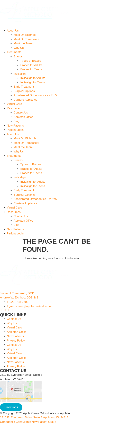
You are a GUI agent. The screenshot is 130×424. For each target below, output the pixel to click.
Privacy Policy (16, 340)
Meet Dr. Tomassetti (26, 39)
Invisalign (20, 73)
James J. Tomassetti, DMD (17, 293)
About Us (13, 30)
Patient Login (15, 129)
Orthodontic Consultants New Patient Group (28, 421)
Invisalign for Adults (32, 78)
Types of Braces (30, 60)
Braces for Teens (31, 69)
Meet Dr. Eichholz (25, 34)
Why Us (19, 47)
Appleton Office (23, 117)
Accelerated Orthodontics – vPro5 (35, 95)
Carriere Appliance (25, 99)
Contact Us (21, 112)
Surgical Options (24, 91)
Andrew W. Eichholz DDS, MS (19, 297)
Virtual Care (14, 104)
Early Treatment (24, 86)
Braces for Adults (31, 65)
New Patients (15, 125)
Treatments (14, 52)
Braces (18, 56)
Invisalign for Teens (32, 82)
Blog (16, 121)
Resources (14, 108)
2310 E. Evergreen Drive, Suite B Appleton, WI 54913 (34, 417)
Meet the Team (23, 43)
